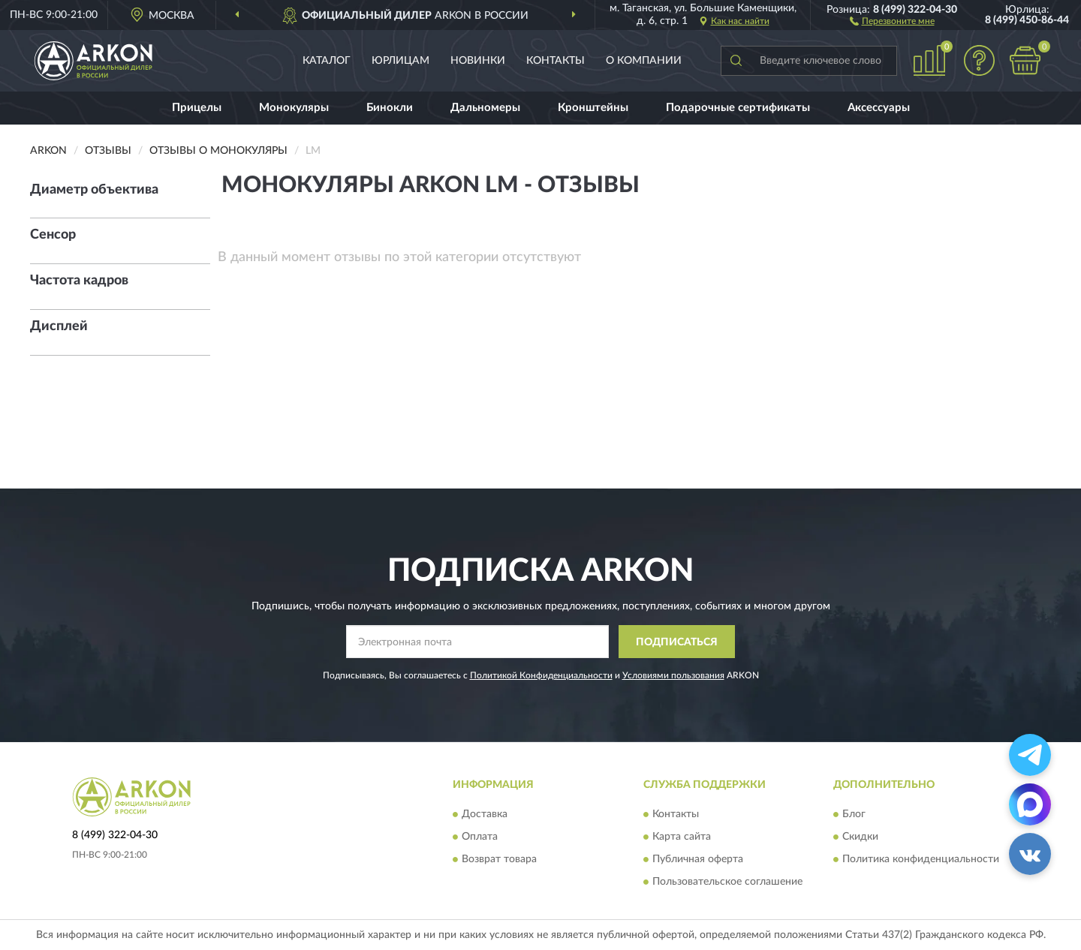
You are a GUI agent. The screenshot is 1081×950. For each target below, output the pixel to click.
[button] (892, 20)
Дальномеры (485, 107)
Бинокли (389, 107)
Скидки (860, 836)
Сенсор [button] (53, 235)
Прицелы (196, 107)
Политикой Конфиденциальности (541, 675)
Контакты (555, 61)
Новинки (477, 61)
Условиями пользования (673, 675)
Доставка (484, 814)
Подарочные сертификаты (738, 107)
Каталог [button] (327, 61)
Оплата (480, 836)
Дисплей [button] (59, 326)
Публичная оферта (697, 859)
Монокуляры (294, 107)
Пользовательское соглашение (727, 881)
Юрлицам (400, 61)
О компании (644, 61)
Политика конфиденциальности (920, 859)
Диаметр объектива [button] (94, 190)
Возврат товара (499, 859)
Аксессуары (879, 107)
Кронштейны (593, 107)
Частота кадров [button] (79, 280)
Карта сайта (681, 836)
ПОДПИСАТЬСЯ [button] (677, 642)
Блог (854, 814)
